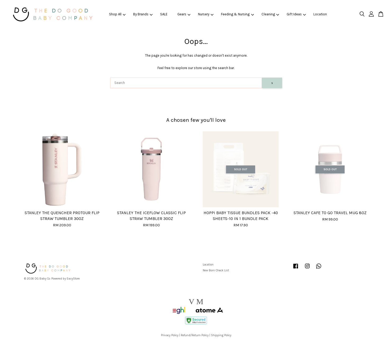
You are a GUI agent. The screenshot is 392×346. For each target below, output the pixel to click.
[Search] (186, 83)
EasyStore (73, 278)
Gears (184, 14)
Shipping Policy (221, 335)
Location (320, 14)
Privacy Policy (169, 335)
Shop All (117, 14)
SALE (164, 14)
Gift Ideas (296, 14)
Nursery (206, 14)
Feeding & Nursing (237, 14)
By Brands (143, 14)
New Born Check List (216, 270)
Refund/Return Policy (195, 335)
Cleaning (270, 14)
